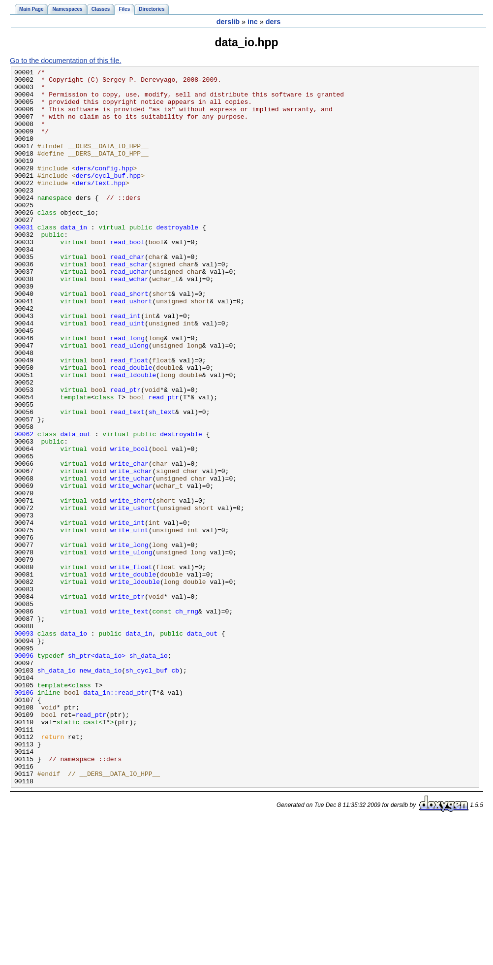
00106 (23, 817)
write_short (131, 587)
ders (273, 22)
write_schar (131, 551)
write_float (131, 667)
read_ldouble (133, 436)
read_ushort (131, 348)
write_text (129, 720)
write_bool (129, 525)
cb (175, 791)
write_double (133, 676)
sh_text (162, 481)
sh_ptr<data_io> (96, 773)
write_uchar (131, 560)
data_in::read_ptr (115, 817)
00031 (23, 259)
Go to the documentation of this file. (65, 60)
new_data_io (100, 791)
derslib (228, 22)
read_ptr (125, 454)
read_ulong (129, 401)
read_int (125, 365)
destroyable (177, 259)
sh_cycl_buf (146, 791)
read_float (129, 419)
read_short (129, 339)
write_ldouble (135, 684)
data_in (74, 259)
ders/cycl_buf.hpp (108, 197)
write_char (129, 543)
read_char (127, 294)
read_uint (127, 374)
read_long (127, 392)
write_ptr (127, 702)
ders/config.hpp (104, 188)
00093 (23, 746)
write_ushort (133, 596)
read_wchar (129, 321)
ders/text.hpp (100, 206)
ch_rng (186, 720)
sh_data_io (148, 773)
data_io (74, 746)
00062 (23, 507)
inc (252, 22)
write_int (127, 614)
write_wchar (131, 569)
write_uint (129, 622)
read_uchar (129, 312)
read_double (131, 427)
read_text (127, 481)
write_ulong (131, 649)
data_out (76, 507)
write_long (129, 640)
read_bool (127, 277)
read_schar (129, 303)
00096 (23, 773)
